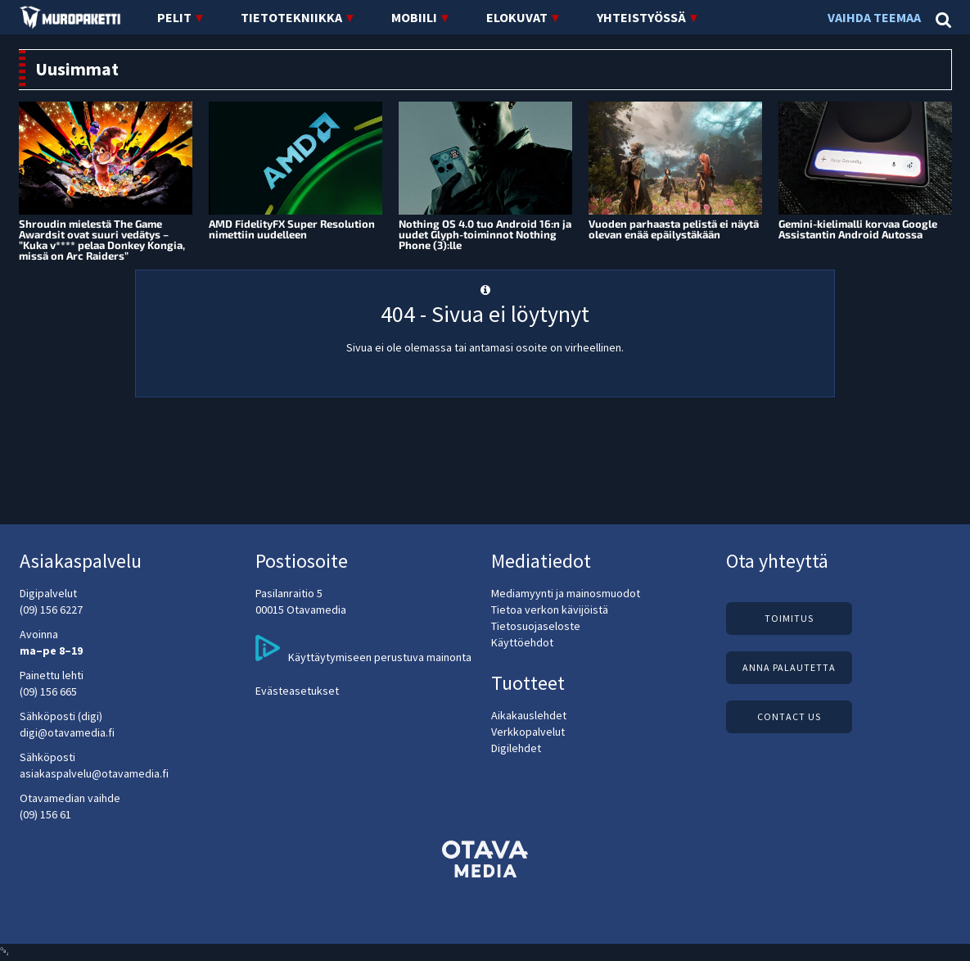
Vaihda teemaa (875, 17)
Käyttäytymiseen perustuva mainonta (363, 649)
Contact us (789, 716)
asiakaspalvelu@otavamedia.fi (94, 773)
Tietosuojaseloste (535, 626)
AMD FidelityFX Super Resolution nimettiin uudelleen (292, 229)
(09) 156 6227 (51, 609)
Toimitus (789, 618)
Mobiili (414, 17)
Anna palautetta (789, 667)
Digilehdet (516, 748)
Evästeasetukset (297, 690)
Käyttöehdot (522, 642)
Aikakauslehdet (528, 715)
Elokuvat (517, 17)
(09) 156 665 (48, 691)
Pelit (174, 17)
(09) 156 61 (45, 814)
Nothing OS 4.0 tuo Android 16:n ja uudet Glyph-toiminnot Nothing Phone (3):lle (485, 234)
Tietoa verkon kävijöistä (549, 609)
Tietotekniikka (291, 17)
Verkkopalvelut (528, 731)
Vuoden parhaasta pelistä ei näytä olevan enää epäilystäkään (674, 229)
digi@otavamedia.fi (67, 732)
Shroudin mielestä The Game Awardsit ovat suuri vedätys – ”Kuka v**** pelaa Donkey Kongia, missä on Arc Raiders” (102, 239)
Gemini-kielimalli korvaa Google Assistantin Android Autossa (857, 229)
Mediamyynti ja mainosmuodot (565, 593)
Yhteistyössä (641, 17)
